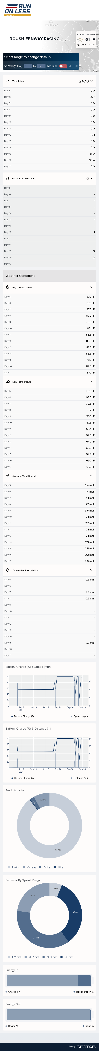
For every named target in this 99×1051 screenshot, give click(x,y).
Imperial (52, 66)
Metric (73, 66)
